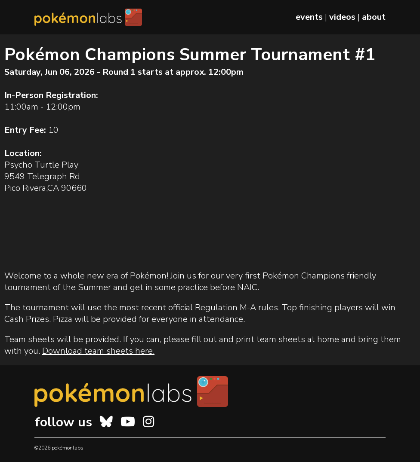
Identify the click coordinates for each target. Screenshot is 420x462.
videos (342, 17)
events (309, 17)
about (374, 17)
